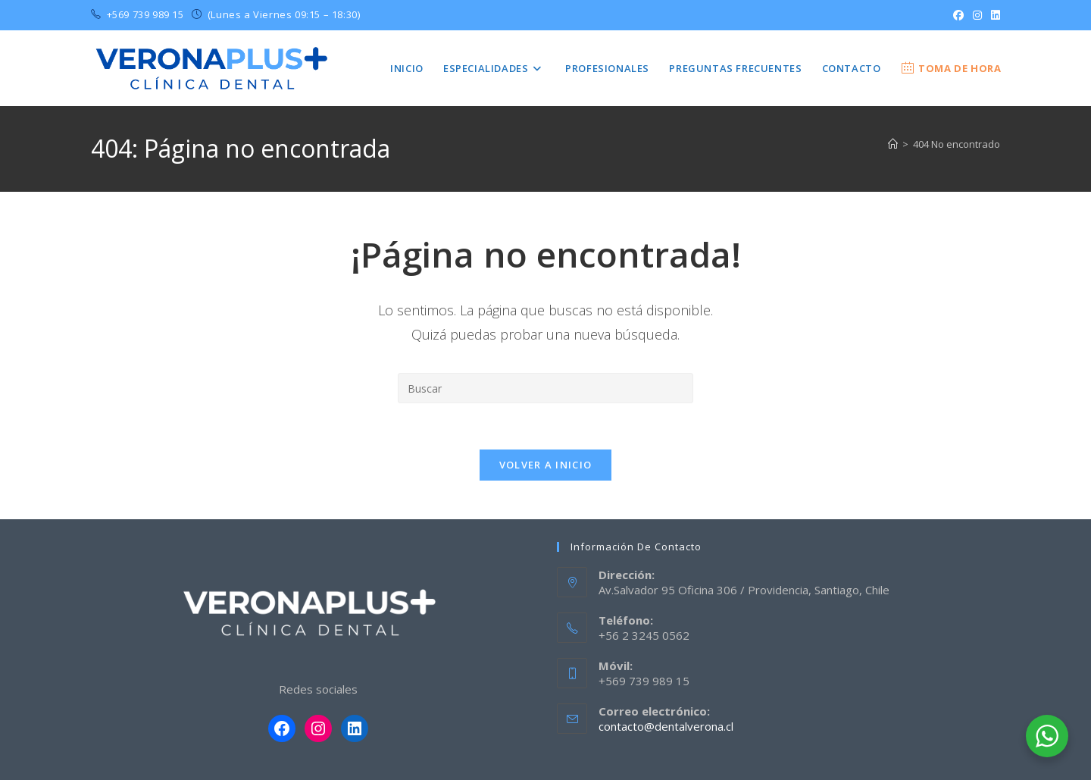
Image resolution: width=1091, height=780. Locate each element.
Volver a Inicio (545, 464)
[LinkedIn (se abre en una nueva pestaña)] (993, 15)
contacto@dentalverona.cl (666, 726)
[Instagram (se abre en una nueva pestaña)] (977, 15)
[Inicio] (893, 144)
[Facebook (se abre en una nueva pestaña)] (958, 15)
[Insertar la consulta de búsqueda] (545, 388)
